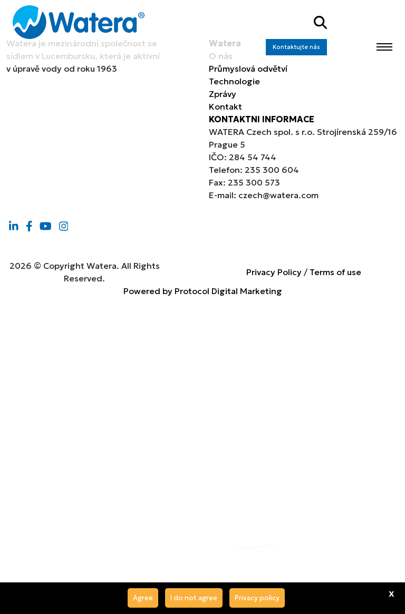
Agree (143, 597)
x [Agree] (391, 593)
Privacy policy (257, 597)
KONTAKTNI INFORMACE (261, 119)
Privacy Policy (274, 272)
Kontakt (225, 106)
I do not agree (193, 597)
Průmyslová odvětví (248, 68)
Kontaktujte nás (296, 47)
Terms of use (335, 272)
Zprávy (222, 94)
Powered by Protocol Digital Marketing (202, 291)
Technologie (234, 81)
